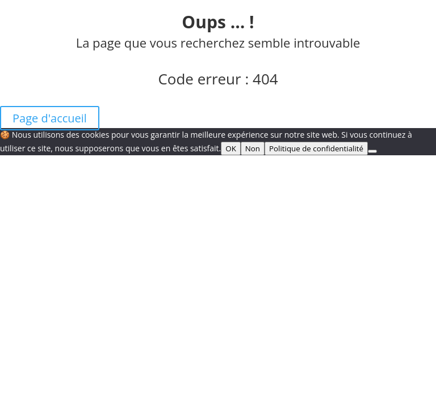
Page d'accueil (49, 118)
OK (230, 148)
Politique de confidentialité (316, 148)
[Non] (372, 151)
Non (252, 148)
